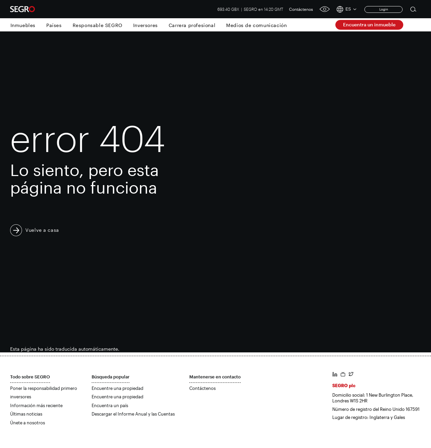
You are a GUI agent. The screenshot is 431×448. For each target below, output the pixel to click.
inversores (20, 396)
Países (54, 25)
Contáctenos (301, 9)
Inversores (145, 25)
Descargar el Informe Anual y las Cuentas (133, 414)
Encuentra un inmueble (369, 24)
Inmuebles (22, 25)
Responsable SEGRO (97, 25)
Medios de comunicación (256, 25)
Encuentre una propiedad (117, 388)
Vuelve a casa (42, 230)
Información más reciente (36, 405)
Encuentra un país (110, 405)
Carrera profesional (192, 25)
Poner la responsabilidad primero (43, 388)
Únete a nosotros (27, 422)
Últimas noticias (26, 414)
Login (383, 9)
